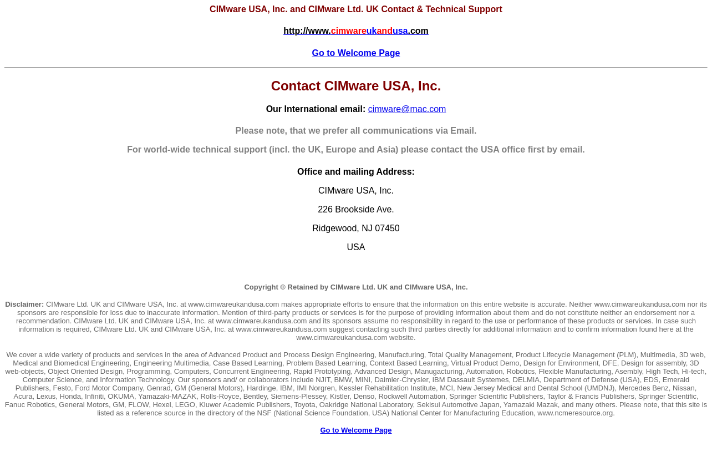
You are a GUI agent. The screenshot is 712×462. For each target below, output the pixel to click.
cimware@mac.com (407, 109)
